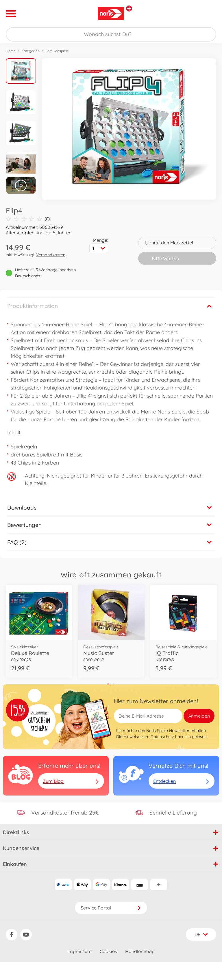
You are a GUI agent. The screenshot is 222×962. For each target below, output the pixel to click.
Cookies (108, 951)
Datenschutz (162, 736)
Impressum (79, 951)
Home (11, 51)
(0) (28, 219)
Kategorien (30, 51)
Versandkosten (50, 254)
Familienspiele (57, 51)
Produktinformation (32, 305)
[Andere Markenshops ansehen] (129, 8)
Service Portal (111, 908)
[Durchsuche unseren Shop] (111, 34)
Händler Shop (140, 951)
